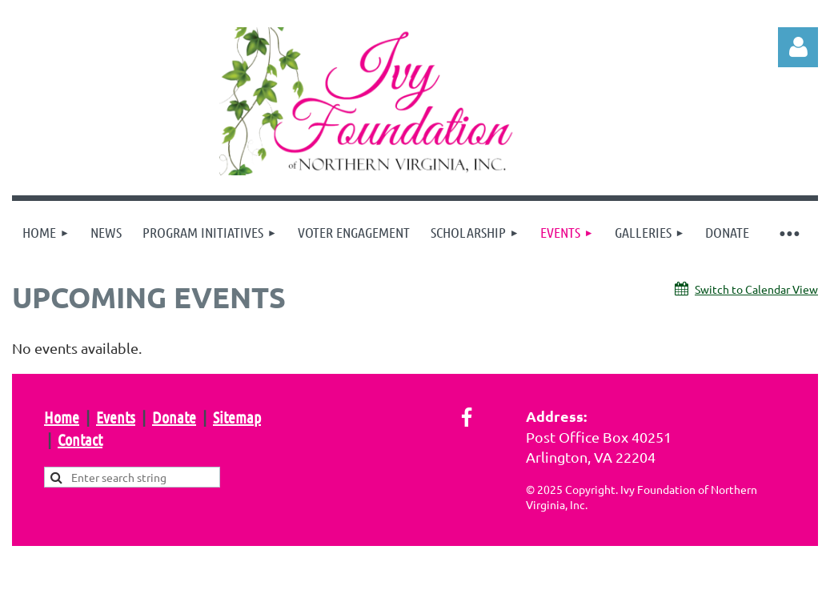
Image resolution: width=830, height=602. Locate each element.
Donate (174, 417)
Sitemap (237, 417)
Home (61, 417)
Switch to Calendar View (756, 289)
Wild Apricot (627, 582)
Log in (798, 47)
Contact (80, 439)
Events (115, 417)
